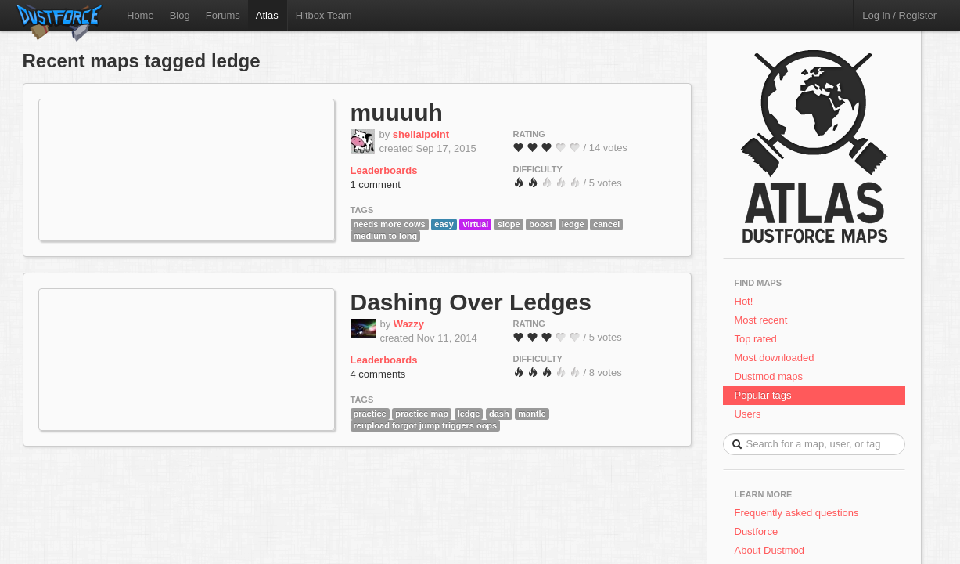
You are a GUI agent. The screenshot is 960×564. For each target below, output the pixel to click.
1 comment (376, 184)
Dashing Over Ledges (471, 302)
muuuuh (397, 112)
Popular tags (763, 395)
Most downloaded (774, 357)
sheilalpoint (421, 134)
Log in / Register (899, 15)
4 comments (378, 374)
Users (748, 414)
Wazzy (409, 324)
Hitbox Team (324, 15)
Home (140, 15)
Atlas (267, 15)
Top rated (756, 339)
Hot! (744, 301)
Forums (223, 15)
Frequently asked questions (797, 513)
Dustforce (756, 531)
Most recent (761, 320)
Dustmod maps (769, 376)
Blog (180, 15)
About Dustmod (770, 550)
